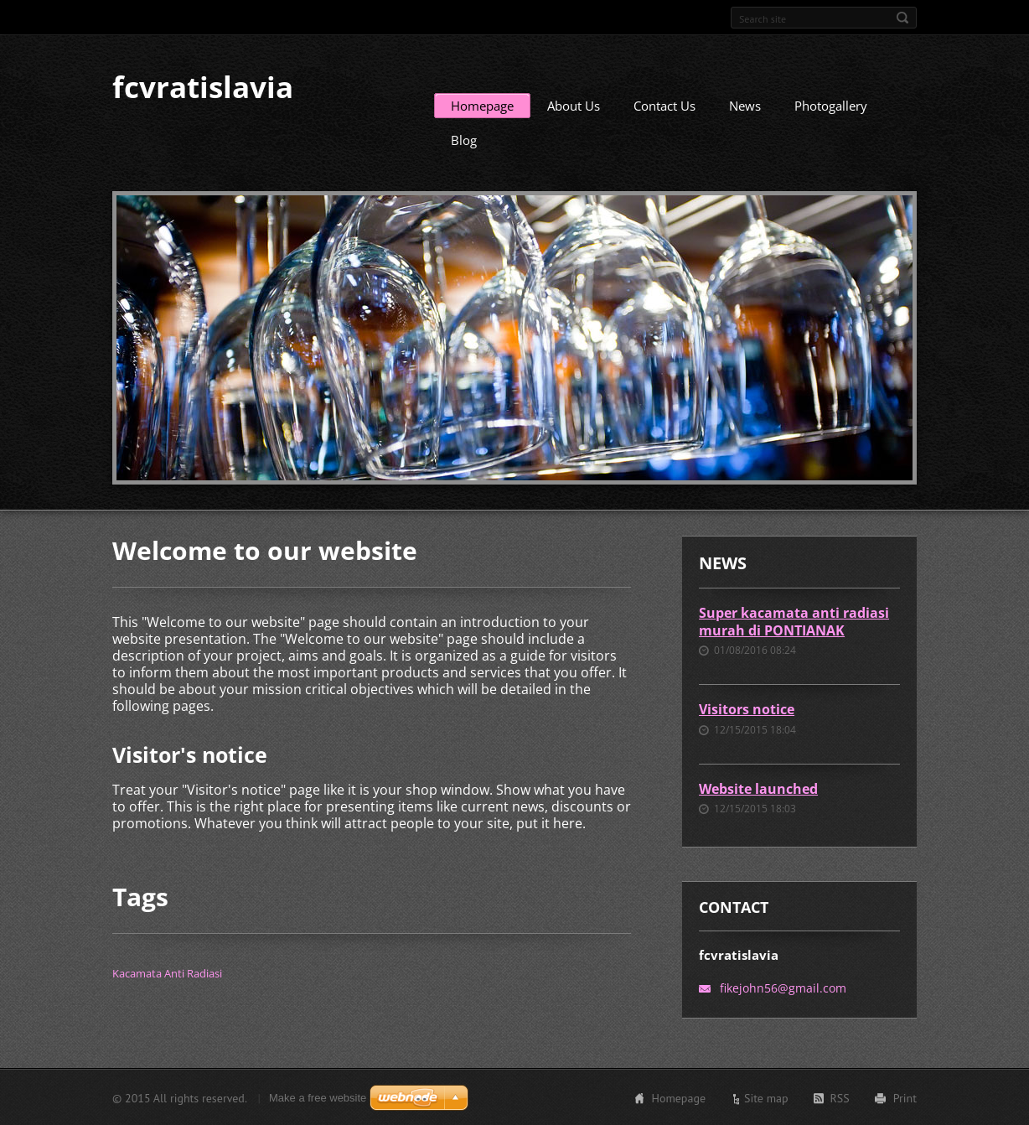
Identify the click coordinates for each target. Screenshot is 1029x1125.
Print (905, 1097)
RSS (840, 1097)
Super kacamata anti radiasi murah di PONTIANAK (794, 621)
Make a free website (317, 1097)
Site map (766, 1097)
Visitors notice (746, 708)
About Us (573, 104)
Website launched (758, 788)
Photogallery (830, 104)
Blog (464, 139)
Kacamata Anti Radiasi (167, 972)
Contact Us (664, 104)
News (745, 104)
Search (902, 17)
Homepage (482, 104)
